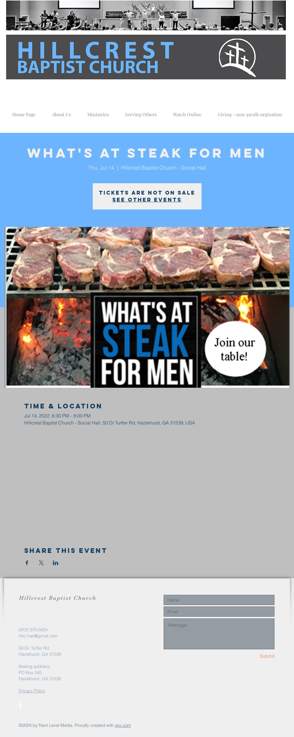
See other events (147, 199)
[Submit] (253, 656)
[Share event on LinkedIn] (55, 562)
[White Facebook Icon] (20, 705)
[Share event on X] (41, 562)
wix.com (123, 725)
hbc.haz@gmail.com (38, 636)
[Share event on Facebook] (27, 562)
